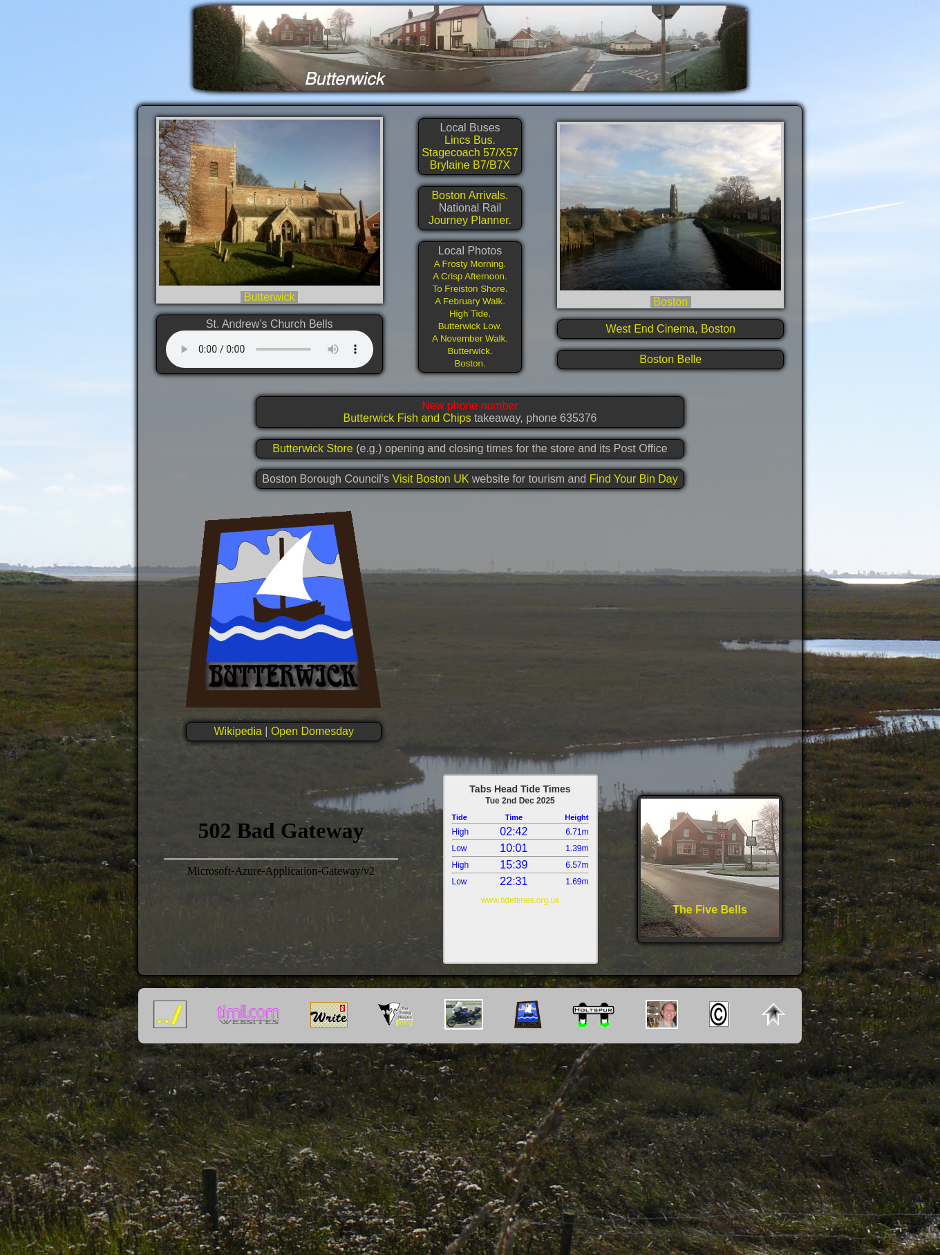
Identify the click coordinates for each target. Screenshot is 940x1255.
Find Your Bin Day (634, 479)
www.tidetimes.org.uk (520, 900)
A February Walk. (470, 301)
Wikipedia (238, 731)
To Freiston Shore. (470, 288)
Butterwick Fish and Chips (408, 418)
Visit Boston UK (432, 479)
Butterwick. (469, 351)
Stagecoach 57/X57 (470, 152)
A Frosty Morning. (470, 264)
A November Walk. (470, 338)
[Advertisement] (470, 1152)
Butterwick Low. (470, 326)
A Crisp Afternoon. (470, 276)
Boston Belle (670, 359)
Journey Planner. (470, 220)
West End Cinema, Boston (670, 329)
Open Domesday (312, 731)
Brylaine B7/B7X (470, 165)
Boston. (469, 363)
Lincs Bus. (470, 140)
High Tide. (470, 313)
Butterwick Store (312, 448)
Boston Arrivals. (469, 195)
